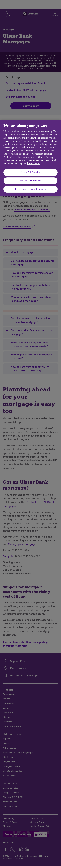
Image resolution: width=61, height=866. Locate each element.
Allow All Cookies (30, 172)
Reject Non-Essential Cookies (30, 189)
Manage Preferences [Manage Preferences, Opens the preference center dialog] (30, 180)
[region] (30, 158)
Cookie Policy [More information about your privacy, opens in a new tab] (34, 163)
